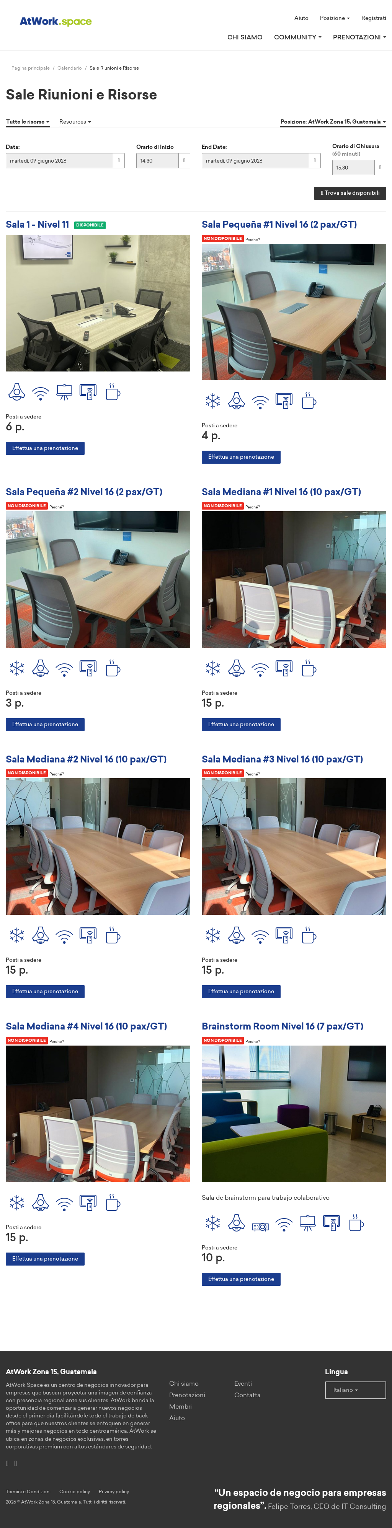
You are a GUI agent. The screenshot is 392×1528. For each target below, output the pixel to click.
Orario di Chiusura (355, 149)
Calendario (69, 68)
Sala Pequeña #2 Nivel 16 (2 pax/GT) (84, 491)
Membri (180, 1405)
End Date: (214, 146)
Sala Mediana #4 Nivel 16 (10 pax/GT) (86, 1025)
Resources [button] (74, 121)
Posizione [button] (335, 18)
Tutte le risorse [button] (27, 121)
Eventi (243, 1382)
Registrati (373, 18)
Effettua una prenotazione (45, 447)
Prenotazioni (187, 1393)
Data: (13, 146)
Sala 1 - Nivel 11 (37, 224)
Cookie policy (74, 1489)
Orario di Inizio (155, 146)
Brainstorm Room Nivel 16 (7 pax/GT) (282, 1025)
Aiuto (301, 18)
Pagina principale (30, 68)
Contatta (247, 1393)
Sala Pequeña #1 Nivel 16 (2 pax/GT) (279, 224)
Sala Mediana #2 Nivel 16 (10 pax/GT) (86, 758)
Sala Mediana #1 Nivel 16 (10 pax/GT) (281, 491)
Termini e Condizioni (28, 1489)
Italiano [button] (345, 1388)
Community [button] (298, 37)
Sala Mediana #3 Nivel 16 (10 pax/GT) (282, 758)
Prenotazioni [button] (359, 37)
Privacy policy (114, 1489)
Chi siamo (245, 37)
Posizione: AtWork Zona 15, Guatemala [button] (333, 121)
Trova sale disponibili (350, 192)
